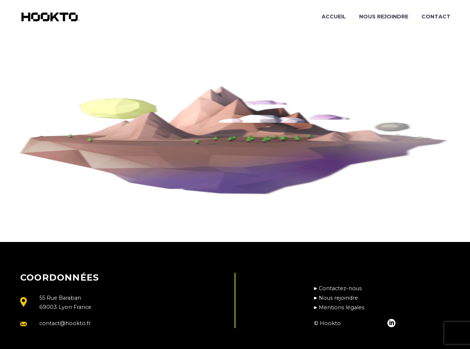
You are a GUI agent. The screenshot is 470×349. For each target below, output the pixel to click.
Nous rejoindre (383, 16)
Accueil (334, 16)
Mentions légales (341, 307)
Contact (436, 16)
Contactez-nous (340, 288)
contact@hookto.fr (65, 323)
